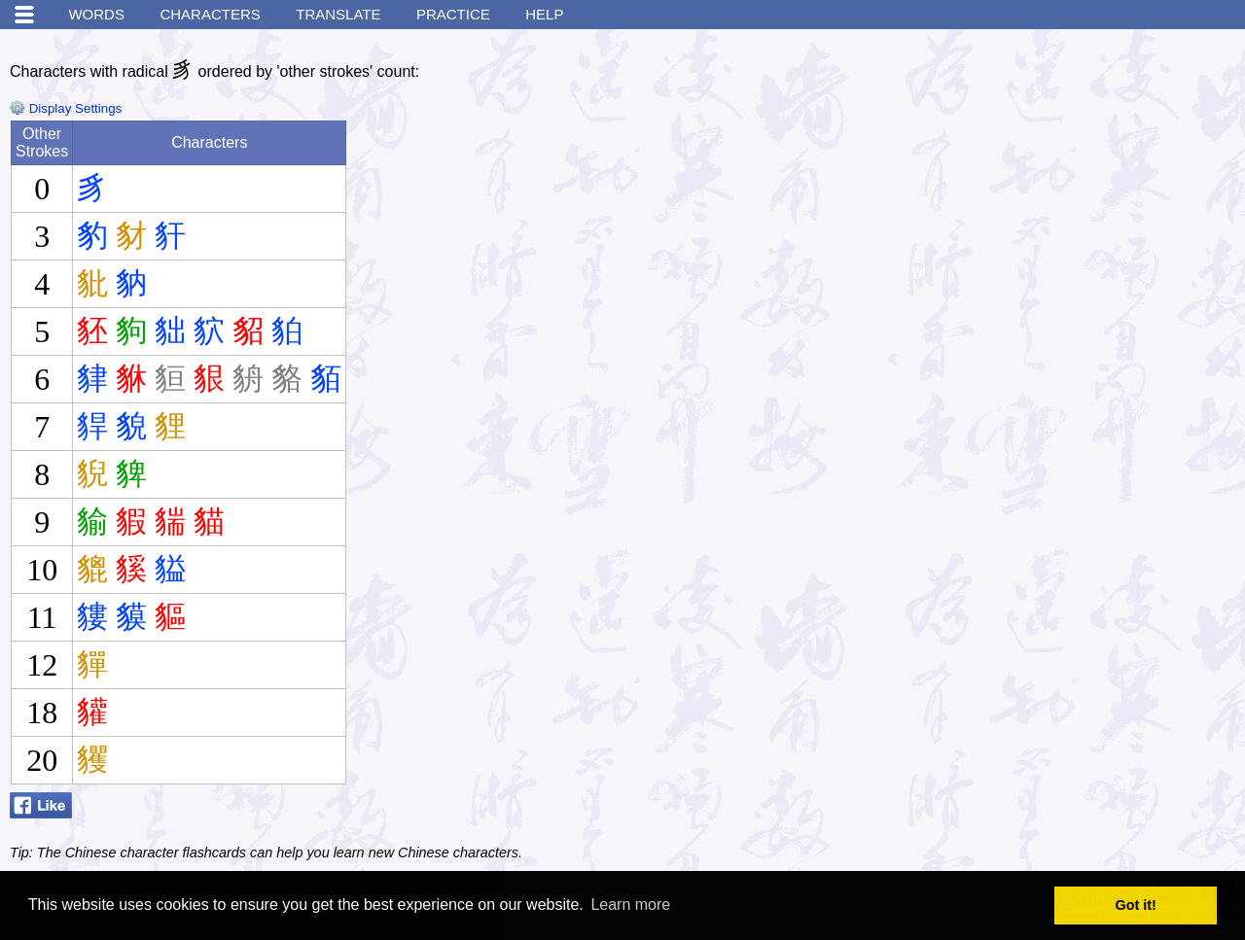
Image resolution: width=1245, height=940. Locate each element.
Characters (210, 14)
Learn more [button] (630, 904)
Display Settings (66, 108)
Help (544, 14)
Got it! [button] (1136, 905)
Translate (338, 14)
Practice (453, 14)
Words (96, 14)
